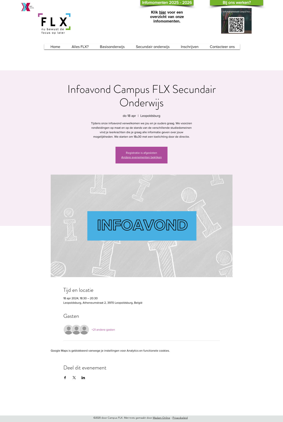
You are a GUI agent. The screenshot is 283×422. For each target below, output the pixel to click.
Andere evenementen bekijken (141, 157)
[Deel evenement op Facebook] (65, 377)
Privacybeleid (180, 417)
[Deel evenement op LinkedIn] (83, 377)
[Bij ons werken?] (236, 2)
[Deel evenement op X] (74, 377)
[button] (112, 46)
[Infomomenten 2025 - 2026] (166, 2)
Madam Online (161, 417)
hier (162, 12)
